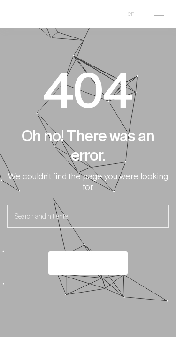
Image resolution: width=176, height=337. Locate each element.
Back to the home (88, 263)
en (131, 13)
